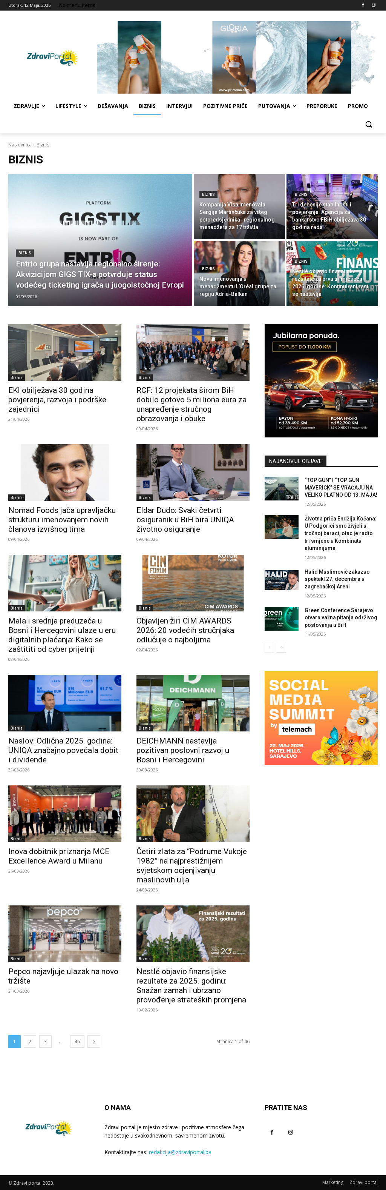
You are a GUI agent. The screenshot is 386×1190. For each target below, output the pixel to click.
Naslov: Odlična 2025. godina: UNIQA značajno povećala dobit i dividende (63, 750)
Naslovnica (20, 145)
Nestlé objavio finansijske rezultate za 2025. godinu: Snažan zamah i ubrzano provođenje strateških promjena (191, 985)
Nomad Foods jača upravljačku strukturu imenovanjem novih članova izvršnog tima (62, 520)
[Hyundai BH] (321, 380)
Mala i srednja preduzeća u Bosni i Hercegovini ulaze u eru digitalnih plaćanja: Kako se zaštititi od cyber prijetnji (62, 635)
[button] (369, 124)
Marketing (332, 1182)
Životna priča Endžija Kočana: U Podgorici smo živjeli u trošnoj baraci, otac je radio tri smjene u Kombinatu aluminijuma (341, 533)
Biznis (24, 253)
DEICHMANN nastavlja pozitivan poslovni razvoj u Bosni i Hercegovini (182, 750)
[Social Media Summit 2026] (321, 718)
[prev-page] (269, 648)
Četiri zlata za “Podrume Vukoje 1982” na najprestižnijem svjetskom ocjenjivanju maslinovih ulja (191, 865)
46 (77, 1041)
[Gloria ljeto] (237, 57)
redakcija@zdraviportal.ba (180, 1152)
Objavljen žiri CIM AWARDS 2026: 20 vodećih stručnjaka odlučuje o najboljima (185, 630)
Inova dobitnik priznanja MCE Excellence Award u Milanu (58, 856)
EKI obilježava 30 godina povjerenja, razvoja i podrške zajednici (57, 400)
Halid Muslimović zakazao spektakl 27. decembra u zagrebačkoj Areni (337, 579)
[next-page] (93, 1041)
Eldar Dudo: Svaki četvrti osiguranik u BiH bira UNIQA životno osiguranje (185, 520)
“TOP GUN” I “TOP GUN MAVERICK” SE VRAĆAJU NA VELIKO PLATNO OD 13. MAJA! (341, 487)
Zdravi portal (363, 1182)
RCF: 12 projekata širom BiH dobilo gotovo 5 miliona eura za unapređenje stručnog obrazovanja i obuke (191, 404)
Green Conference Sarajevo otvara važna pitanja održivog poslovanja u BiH (341, 617)
